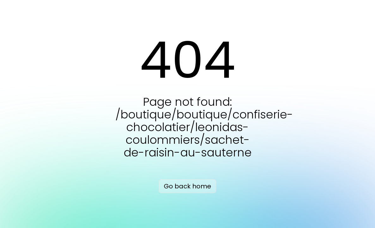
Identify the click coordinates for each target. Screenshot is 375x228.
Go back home (187, 186)
